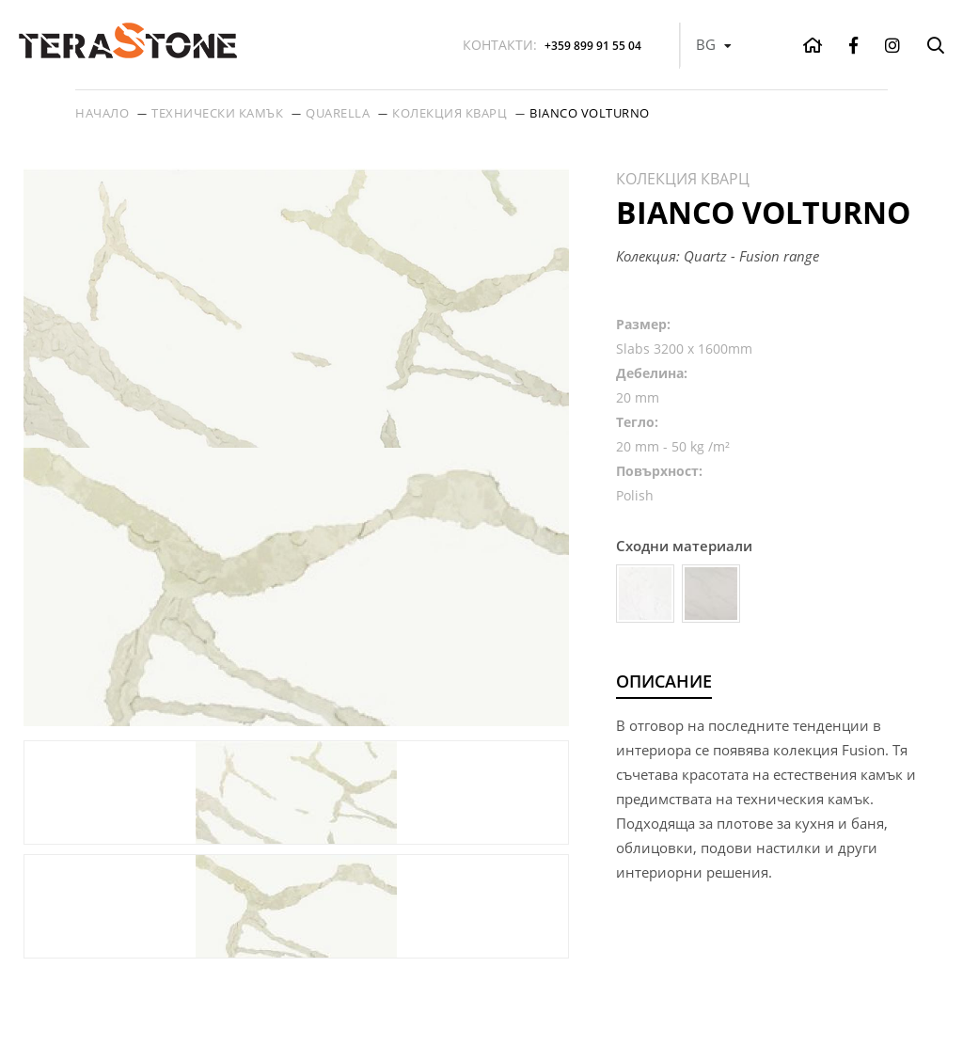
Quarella (338, 112)
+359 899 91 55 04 (552, 45)
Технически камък (217, 112)
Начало (102, 112)
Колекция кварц (449, 112)
